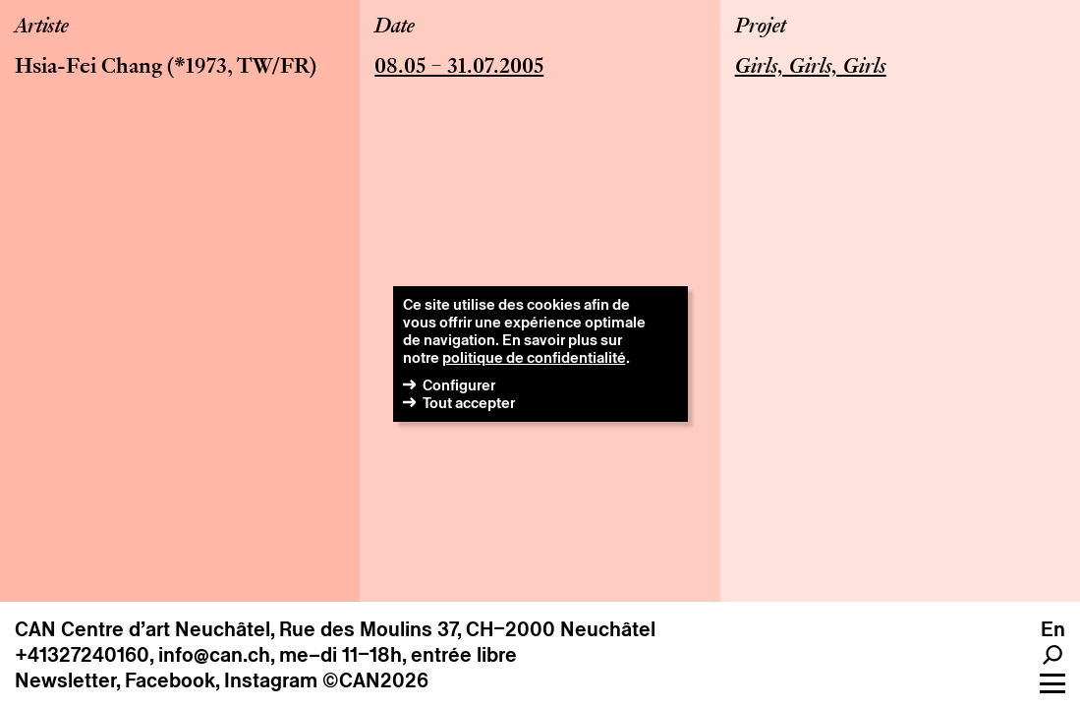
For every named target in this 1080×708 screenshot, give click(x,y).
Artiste (42, 27)
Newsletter (65, 680)
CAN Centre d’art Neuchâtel (142, 629)
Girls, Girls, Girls (810, 68)
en (1053, 629)
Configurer (459, 385)
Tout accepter (469, 402)
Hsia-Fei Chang (88, 68)
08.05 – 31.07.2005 (458, 68)
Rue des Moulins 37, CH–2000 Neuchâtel (467, 629)
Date (394, 27)
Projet (760, 27)
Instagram (270, 680)
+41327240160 (82, 655)
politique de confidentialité (534, 357)
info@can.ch (214, 655)
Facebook (170, 680)
